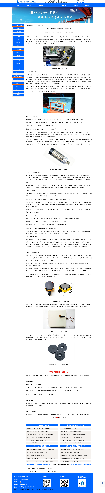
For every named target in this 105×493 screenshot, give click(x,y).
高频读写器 (18, 31)
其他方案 (18, 72)
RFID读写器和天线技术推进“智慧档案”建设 (42, 468)
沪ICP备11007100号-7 (22, 481)
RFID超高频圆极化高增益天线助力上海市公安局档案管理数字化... (41, 449)
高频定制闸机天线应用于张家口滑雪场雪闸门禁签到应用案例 (40, 461)
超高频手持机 (46, 489)
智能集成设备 (18, 28)
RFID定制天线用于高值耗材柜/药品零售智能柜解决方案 (72, 440)
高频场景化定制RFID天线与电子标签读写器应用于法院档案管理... (41, 458)
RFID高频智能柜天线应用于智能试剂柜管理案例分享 (38, 455)
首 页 (36, 25)
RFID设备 (42, 489)
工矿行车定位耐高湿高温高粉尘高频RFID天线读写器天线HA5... (40, 434)
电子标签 (18, 39)
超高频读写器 (18, 34)
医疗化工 (18, 52)
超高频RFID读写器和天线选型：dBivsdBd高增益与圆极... (73, 458)
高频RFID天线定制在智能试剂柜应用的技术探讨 (71, 452)
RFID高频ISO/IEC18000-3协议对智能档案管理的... (71, 431)
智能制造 (18, 55)
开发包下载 (18, 92)
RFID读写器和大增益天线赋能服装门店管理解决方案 (72, 442)
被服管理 (35, 306)
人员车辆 (18, 58)
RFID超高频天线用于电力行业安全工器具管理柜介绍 (72, 437)
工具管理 (18, 66)
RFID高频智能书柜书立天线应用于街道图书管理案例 (38, 452)
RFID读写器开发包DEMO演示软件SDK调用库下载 (71, 461)
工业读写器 (37, 489)
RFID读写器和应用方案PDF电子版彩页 (61, 464)
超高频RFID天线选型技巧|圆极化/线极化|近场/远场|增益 (72, 449)
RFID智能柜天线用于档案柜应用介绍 (68, 428)
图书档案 (18, 60)
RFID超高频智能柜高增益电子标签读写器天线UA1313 (38, 442)
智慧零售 (18, 63)
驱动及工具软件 (18, 94)
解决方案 (64, 5)
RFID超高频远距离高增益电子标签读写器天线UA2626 (38, 440)
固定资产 (63, 337)
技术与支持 (75, 5)
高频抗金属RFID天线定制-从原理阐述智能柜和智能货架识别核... (74, 455)
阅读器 (51, 489)
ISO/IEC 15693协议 (68, 139)
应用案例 (18, 79)
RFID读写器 (32, 489)
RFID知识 (18, 86)
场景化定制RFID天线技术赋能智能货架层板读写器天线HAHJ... (40, 428)
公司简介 (29, 5)
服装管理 (18, 69)
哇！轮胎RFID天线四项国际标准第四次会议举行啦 (44, 471)
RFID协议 (18, 89)
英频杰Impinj (27, 489)
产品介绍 (52, 5)
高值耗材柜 (52, 306)
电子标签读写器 (58, 274)
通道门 (18, 45)
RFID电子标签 (21, 489)
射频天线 (18, 42)
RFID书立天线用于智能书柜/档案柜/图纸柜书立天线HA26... (39, 437)
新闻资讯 (41, 5)
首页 (18, 5)
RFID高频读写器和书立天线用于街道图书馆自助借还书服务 (73, 434)
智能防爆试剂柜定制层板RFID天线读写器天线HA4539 (38, 431)
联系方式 (87, 5)
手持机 (18, 36)
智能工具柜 (72, 304)
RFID (83, 144)
